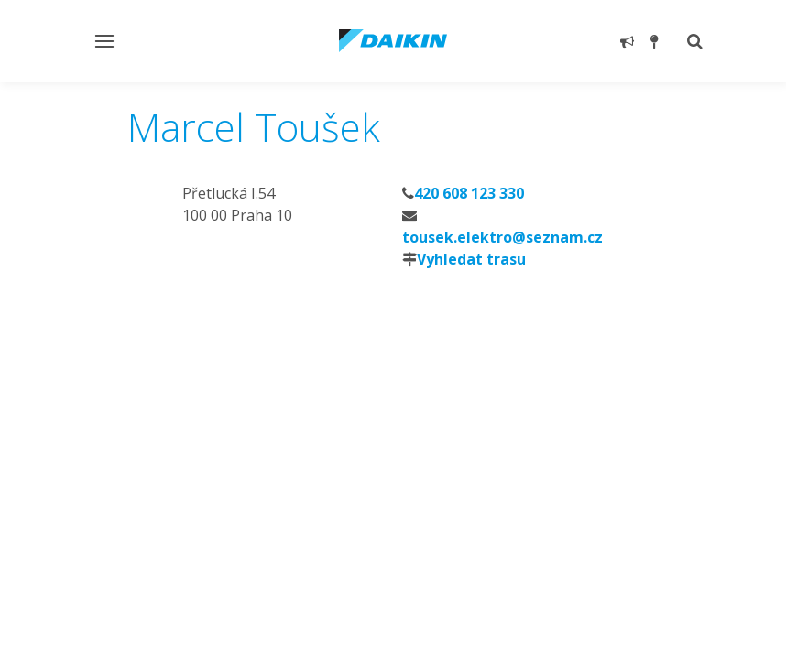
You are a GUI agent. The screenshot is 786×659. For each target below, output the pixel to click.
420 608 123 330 (469, 193)
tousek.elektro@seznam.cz (502, 237)
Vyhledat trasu (471, 259)
